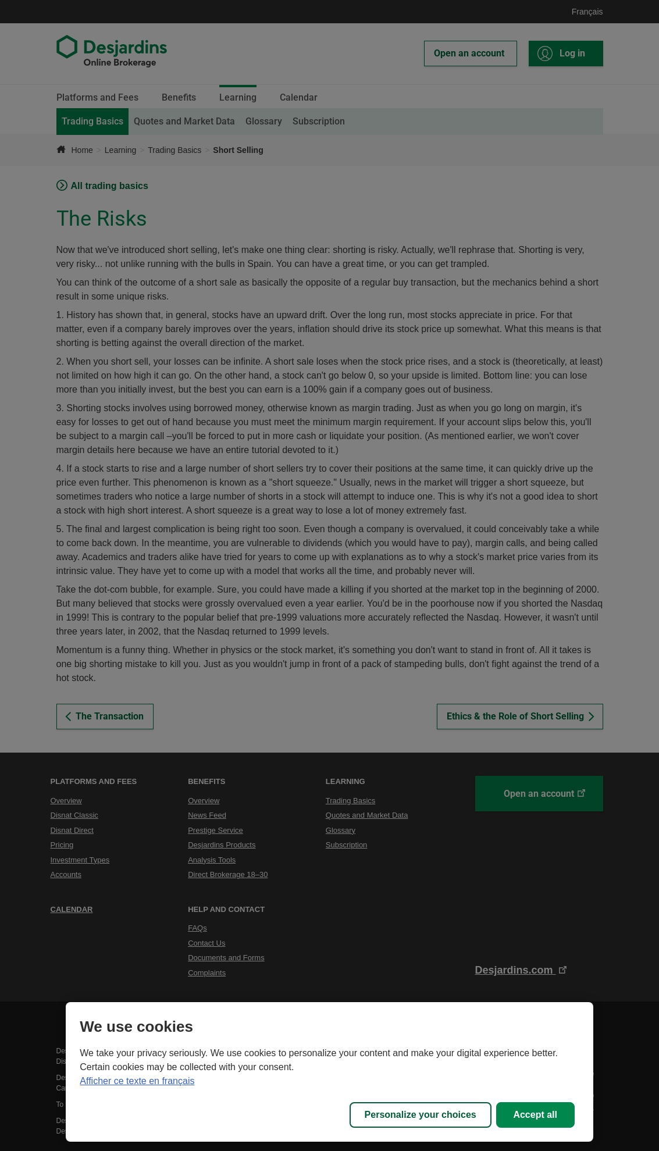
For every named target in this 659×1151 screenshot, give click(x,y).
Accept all (535, 1115)
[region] (329, 1072)
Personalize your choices (420, 1115)
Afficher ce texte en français (137, 1081)
